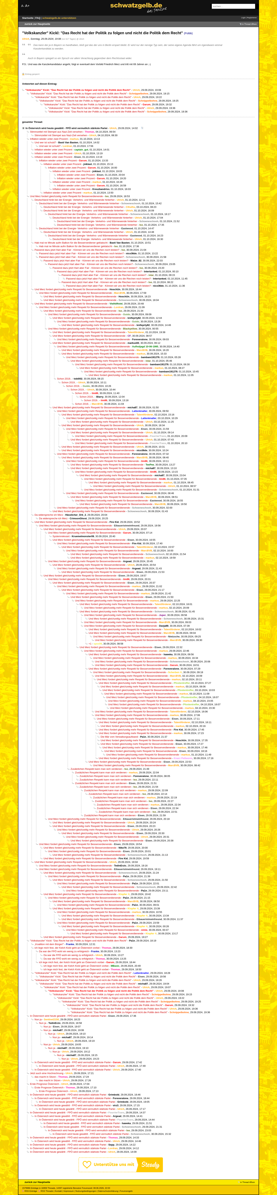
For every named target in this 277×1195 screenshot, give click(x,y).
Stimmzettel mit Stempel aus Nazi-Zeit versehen (56, 131)
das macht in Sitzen (45, 1076)
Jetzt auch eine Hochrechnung (46, 1073)
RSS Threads (45, 1191)
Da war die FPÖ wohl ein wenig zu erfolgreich (64, 951)
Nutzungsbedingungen (85, 1191)
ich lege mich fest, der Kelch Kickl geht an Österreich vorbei (67, 947)
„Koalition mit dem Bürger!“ (49, 944)
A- (22, 6)
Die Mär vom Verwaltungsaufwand (119, 736)
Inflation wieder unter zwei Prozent (49, 138)
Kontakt (58, 1191)
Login (243, 18)
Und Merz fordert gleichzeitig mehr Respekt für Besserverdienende (66, 196)
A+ (27, 6)
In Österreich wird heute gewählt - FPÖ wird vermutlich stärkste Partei (66, 128)
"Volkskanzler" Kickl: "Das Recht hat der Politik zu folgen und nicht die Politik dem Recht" (78, 93)
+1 (90, 643)
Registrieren (252, 18)
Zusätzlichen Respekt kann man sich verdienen (96, 769)
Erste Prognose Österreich (44, 1084)
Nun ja (38, 1019)
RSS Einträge (29, 1191)
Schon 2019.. (64, 378)
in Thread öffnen (249, 24)
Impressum (69, 1191)
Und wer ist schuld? (45, 142)
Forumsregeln (126, 1191)
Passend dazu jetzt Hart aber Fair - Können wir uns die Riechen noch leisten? (77, 249)
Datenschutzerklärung (108, 1191)
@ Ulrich (80, 39)
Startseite (28, 18)
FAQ (38, 18)
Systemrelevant (61, 536)
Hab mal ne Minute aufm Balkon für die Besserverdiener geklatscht (71, 242)
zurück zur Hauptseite (37, 24)
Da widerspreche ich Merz (49, 514)
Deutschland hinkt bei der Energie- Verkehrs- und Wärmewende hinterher (75, 199)
